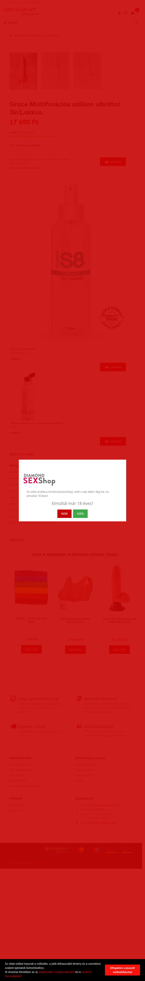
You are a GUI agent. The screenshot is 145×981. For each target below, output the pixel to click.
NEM (64, 514)
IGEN (80, 514)
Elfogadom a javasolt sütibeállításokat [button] (122, 970)
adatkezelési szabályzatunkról (56, 972)
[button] (23, 976)
